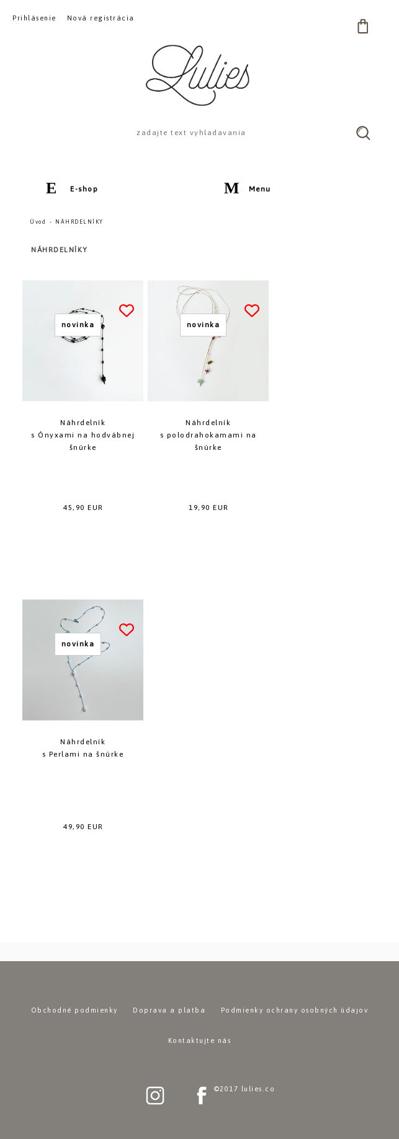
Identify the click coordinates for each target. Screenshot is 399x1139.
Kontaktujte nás (199, 1040)
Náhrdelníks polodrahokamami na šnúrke (208, 435)
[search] (363, 132)
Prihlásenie (34, 18)
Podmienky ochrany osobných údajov (295, 1010)
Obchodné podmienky (74, 1010)
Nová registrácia (101, 18)
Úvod (38, 222)
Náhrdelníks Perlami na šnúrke (83, 748)
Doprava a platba (169, 1010)
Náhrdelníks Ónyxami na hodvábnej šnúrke (83, 435)
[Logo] (199, 75)
